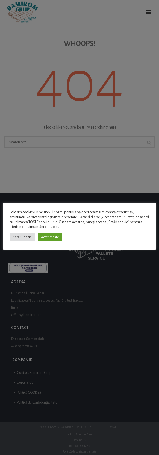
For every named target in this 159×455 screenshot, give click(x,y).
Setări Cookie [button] (22, 237)
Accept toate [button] (50, 237)
